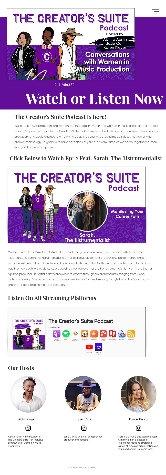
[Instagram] (28, 428)
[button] (155, 11)
